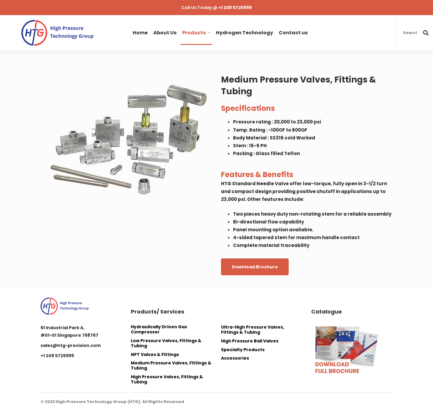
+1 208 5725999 (235, 8)
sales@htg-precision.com (71, 345)
